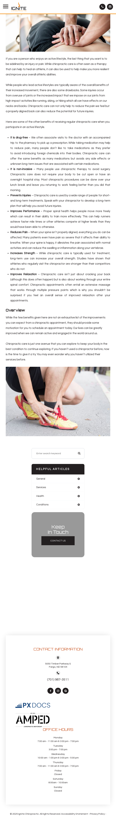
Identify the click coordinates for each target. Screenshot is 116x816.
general (40, 478)
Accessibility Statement (74, 814)
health (40, 496)
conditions (42, 504)
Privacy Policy (97, 814)
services (41, 487)
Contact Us (58, 540)
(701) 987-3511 (58, 679)
